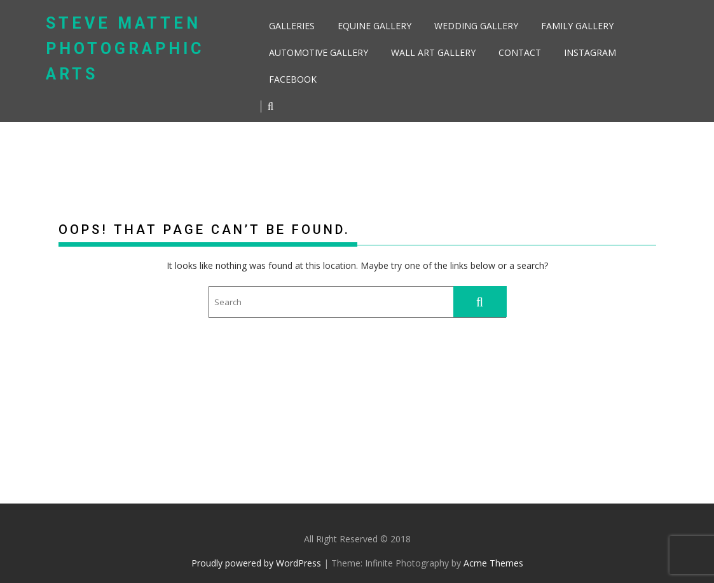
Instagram (590, 52)
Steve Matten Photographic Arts (125, 48)
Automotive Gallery (318, 52)
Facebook (293, 79)
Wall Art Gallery (433, 52)
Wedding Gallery (476, 26)
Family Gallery (577, 26)
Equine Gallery (374, 26)
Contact (519, 52)
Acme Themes (493, 563)
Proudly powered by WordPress (256, 563)
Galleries (292, 26)
